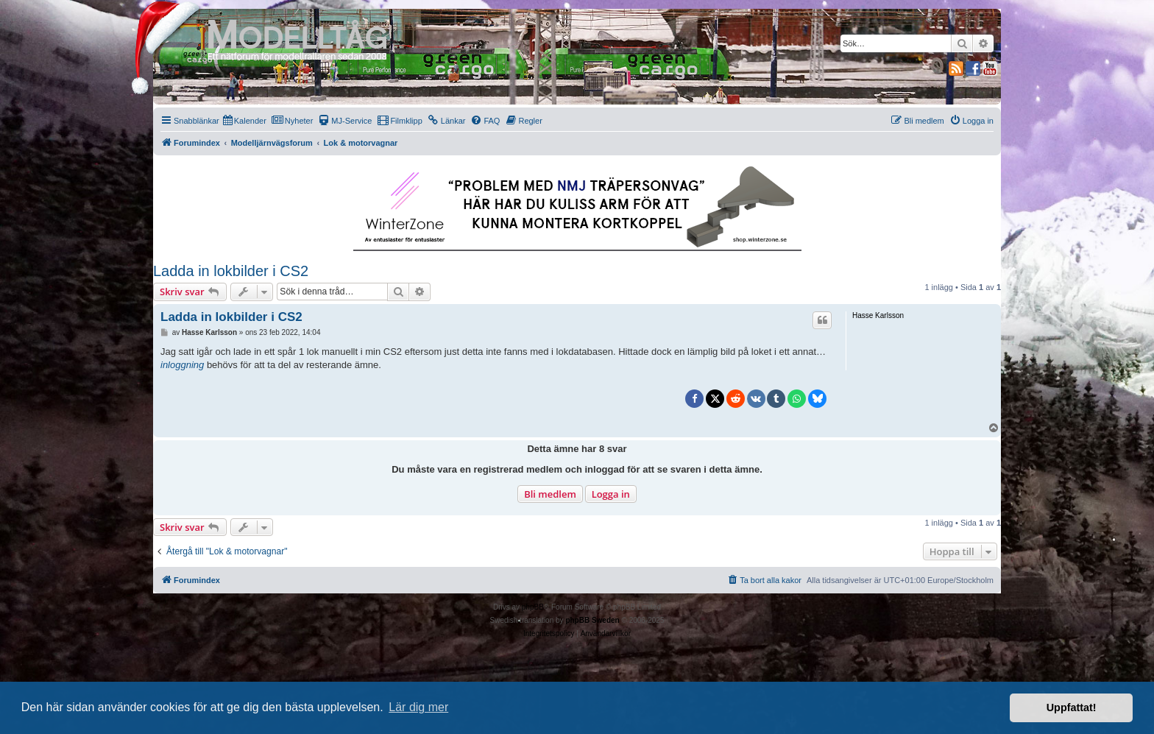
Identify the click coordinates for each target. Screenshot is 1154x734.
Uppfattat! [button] (1072, 707)
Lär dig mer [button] (418, 707)
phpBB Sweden (592, 620)
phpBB (533, 607)
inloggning (182, 364)
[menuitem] (244, 121)
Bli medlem (550, 494)
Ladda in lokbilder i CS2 (230, 271)
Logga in (611, 494)
